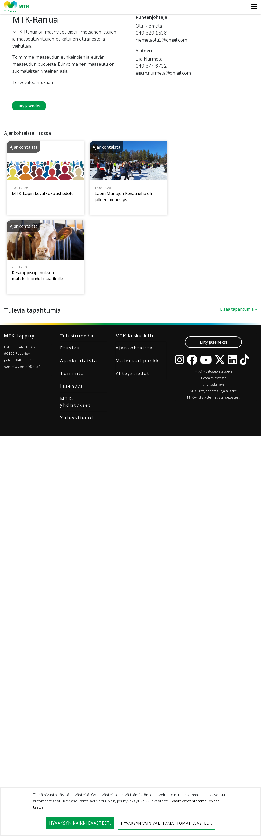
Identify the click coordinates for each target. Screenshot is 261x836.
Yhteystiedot (77, 770)
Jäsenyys (71, 738)
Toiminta (72, 725)
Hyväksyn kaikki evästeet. (80, 823)
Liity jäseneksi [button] (29, 105)
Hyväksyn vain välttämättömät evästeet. (166, 823)
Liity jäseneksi (213, 694)
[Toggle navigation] (252, 6)
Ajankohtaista (78, 713)
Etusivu (70, 700)
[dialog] (130, 811)
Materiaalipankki (138, 713)
